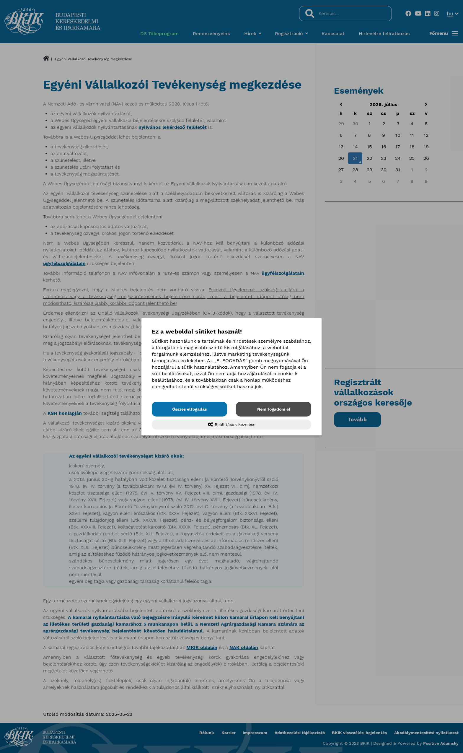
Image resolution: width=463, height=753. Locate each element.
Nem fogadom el (273, 409)
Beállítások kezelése (231, 424)
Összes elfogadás (189, 409)
